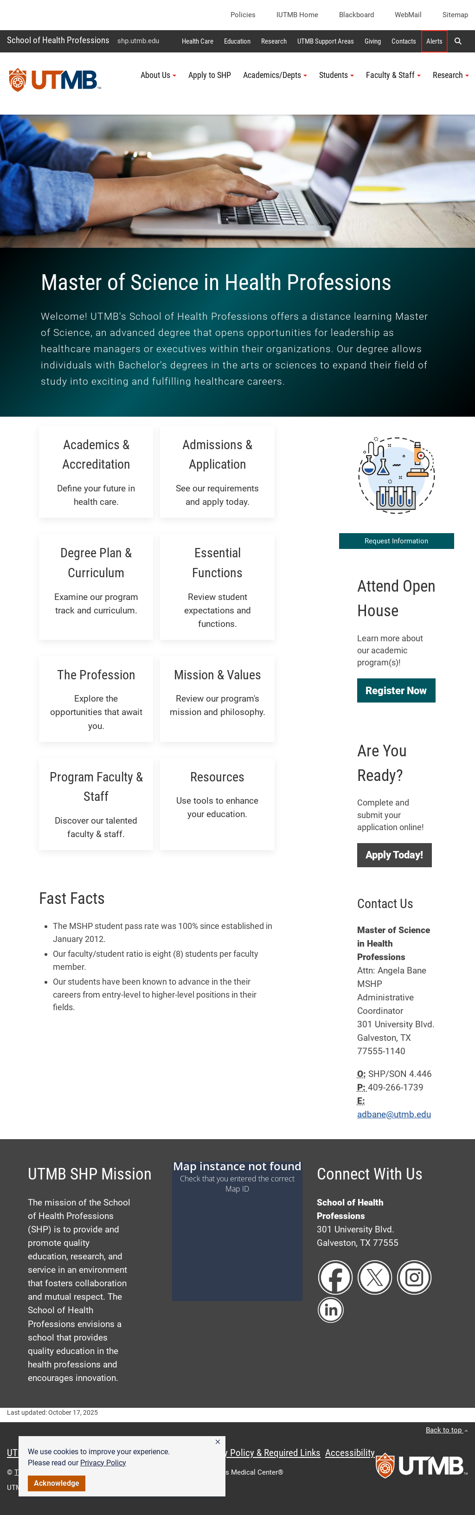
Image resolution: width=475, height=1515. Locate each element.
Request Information (396, 541)
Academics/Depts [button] (275, 75)
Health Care (197, 41)
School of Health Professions (58, 40)
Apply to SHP (209, 75)
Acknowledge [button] (56, 1483)
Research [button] (451, 75)
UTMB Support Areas (325, 41)
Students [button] (336, 75)
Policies (243, 15)
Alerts (434, 41)
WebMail (408, 15)
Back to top (447, 1430)
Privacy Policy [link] (103, 1462)
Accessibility (350, 1452)
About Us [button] (158, 75)
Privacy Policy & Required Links (260, 1452)
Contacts (404, 41)
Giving (373, 41)
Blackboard (356, 15)
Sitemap (455, 15)
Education (237, 41)
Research (274, 41)
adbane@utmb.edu (394, 1114)
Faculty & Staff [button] (393, 75)
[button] (218, 1442)
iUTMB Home (297, 15)
